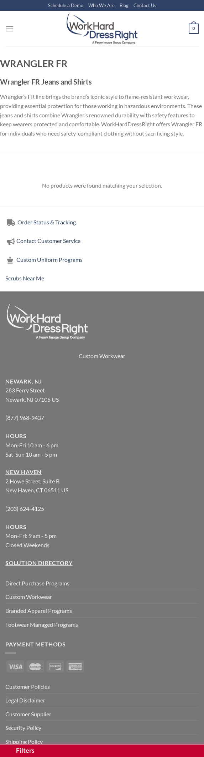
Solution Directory (38, 562)
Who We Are (101, 5)
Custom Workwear (102, 355)
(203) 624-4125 (24, 508)
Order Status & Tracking (40, 222)
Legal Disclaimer (25, 700)
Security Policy (23, 727)
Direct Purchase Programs (37, 583)
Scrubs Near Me (24, 278)
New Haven (23, 471)
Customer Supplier (28, 714)
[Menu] (9, 28)
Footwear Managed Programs (41, 624)
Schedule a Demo (65, 5)
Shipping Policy (24, 741)
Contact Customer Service (42, 240)
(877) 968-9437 (24, 417)
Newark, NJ (23, 381)
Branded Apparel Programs (38, 610)
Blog (124, 5)
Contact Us (145, 5)
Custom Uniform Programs (44, 259)
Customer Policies (27, 686)
